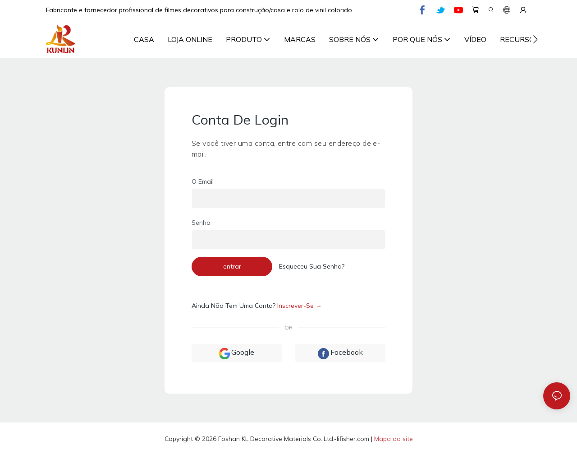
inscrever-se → (299, 306)
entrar (232, 266)
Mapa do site (393, 439)
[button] (535, 39)
